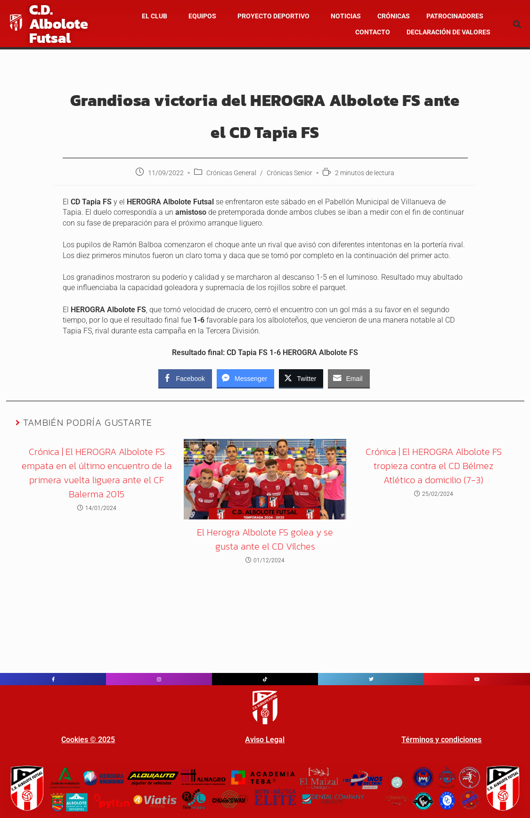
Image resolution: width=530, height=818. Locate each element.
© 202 (99, 739)
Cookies (74, 739)
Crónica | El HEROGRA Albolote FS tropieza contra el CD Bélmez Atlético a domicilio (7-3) (434, 466)
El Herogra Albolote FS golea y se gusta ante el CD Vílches (265, 539)
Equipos (202, 16)
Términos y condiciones (441, 739)
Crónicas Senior (289, 173)
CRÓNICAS (393, 16)
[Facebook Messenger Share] (245, 378)
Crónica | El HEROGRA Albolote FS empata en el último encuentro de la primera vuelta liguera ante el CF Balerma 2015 (97, 473)
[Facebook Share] (185, 378)
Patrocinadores (454, 16)
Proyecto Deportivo (273, 16)
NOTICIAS (346, 16)
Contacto (372, 32)
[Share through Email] (348, 378)
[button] (157, 16)
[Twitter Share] (301, 378)
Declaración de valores (448, 32)
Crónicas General (231, 173)
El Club (154, 16)
